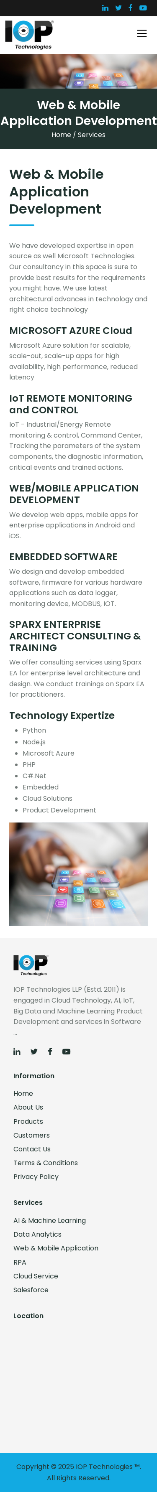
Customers (31, 1135)
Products (28, 1121)
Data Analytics (37, 1234)
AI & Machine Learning (49, 1220)
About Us (28, 1107)
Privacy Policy (36, 1176)
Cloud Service (35, 1276)
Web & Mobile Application (55, 1248)
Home (61, 135)
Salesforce (31, 1290)
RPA (19, 1262)
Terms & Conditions (45, 1163)
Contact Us (32, 1149)
